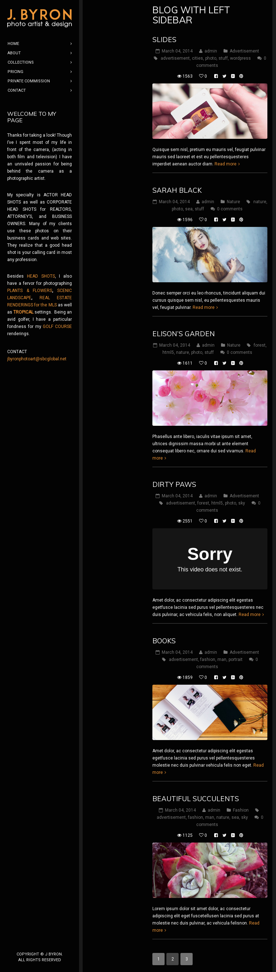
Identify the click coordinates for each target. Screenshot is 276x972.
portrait (236, 659)
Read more (225, 163)
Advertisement (244, 51)
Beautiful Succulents (195, 798)
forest (260, 345)
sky (241, 503)
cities (197, 58)
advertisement (175, 58)
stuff (223, 58)
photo (210, 58)
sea (189, 208)
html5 (168, 352)
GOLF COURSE (57, 326)
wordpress (240, 58)
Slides (164, 39)
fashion (207, 659)
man (221, 659)
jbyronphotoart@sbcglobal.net (36, 358)
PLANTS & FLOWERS (29, 290)
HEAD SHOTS (41, 276)
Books (164, 640)
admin (210, 51)
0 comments (230, 208)
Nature (233, 201)
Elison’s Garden (183, 333)
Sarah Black (177, 190)
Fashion (241, 810)
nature (259, 201)
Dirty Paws (174, 484)
